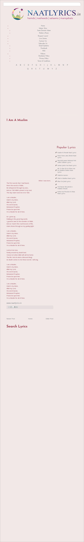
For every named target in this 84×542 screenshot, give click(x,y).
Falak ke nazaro (62, 175)
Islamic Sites (43, 28)
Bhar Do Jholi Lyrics (64, 181)
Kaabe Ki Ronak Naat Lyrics (66, 152)
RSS (44, 51)
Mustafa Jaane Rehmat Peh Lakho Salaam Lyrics (66, 161)
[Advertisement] (28, 92)
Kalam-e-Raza (44, 33)
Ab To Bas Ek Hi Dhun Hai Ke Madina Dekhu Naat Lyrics (66, 170)
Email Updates (44, 46)
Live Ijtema (43, 38)
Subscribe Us (43, 43)
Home (43, 26)
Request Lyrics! (43, 36)
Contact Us (43, 41)
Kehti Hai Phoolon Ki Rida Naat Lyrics (66, 192)
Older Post (49, 319)
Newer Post (11, 319)
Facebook (44, 48)
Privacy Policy (43, 58)
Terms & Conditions (44, 61)
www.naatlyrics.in (14, 303)
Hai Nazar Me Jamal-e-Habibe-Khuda (65, 187)
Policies (43, 54)
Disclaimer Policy (43, 56)
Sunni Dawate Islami (44, 30)
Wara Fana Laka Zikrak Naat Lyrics (66, 156)
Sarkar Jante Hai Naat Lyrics (66, 165)
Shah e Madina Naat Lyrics (66, 178)
